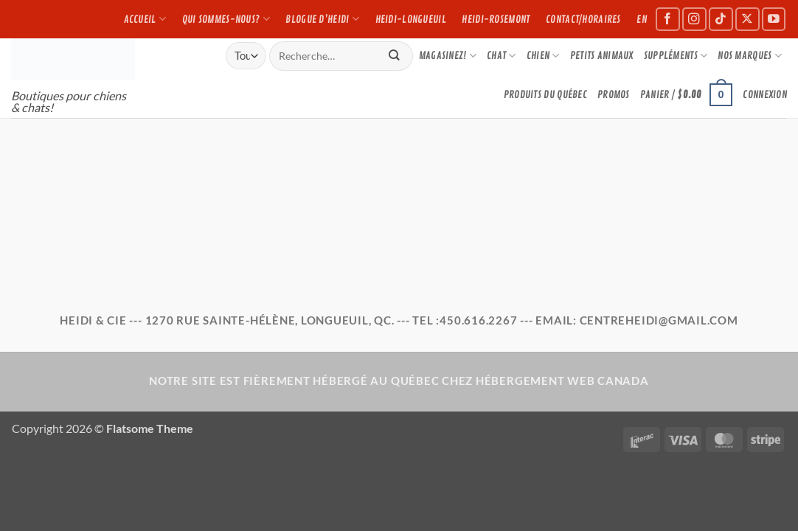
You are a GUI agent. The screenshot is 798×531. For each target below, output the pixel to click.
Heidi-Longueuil (410, 19)
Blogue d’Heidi (322, 19)
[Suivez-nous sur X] (747, 19)
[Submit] (395, 55)
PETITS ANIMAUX (602, 55)
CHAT (501, 56)
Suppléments (676, 56)
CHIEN (543, 56)
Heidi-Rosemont (496, 19)
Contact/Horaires (583, 19)
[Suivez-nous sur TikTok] (721, 19)
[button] (686, 94)
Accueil (145, 19)
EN (641, 19)
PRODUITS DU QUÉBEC (545, 94)
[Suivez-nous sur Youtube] (774, 19)
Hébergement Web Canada (562, 380)
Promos (613, 94)
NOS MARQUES (750, 56)
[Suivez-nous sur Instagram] (694, 19)
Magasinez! (447, 56)
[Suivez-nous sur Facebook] (668, 19)
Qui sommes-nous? (226, 19)
